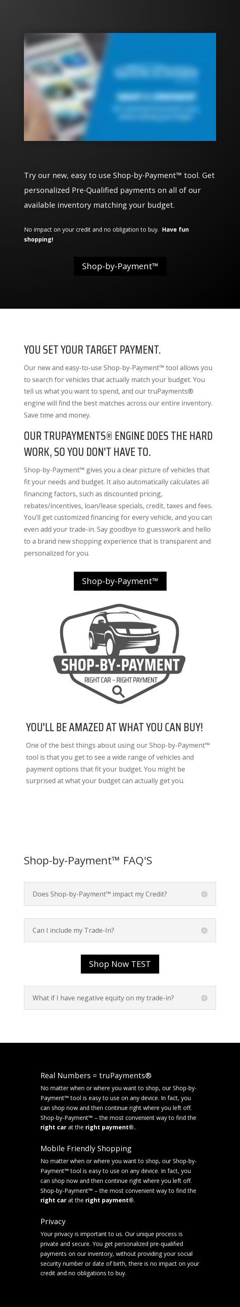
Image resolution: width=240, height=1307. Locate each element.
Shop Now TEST (120, 963)
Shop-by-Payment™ (120, 266)
